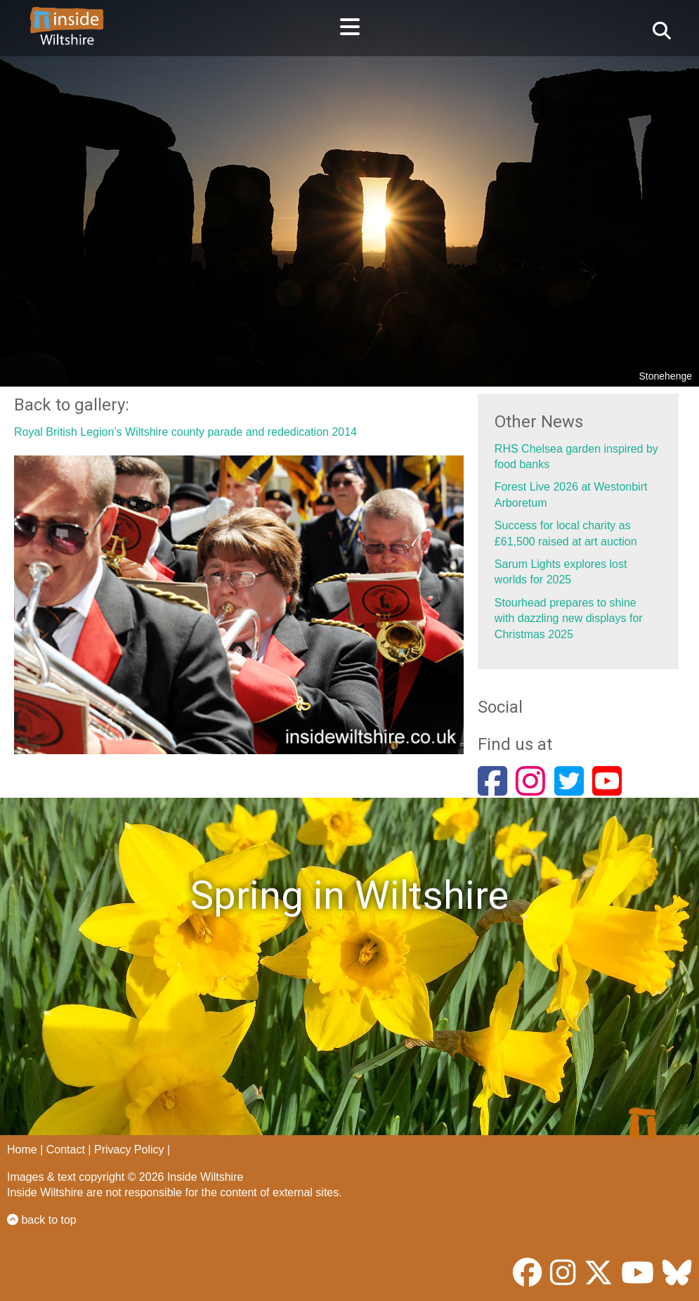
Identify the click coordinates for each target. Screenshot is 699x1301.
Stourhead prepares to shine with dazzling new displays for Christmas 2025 (569, 618)
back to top (42, 1220)
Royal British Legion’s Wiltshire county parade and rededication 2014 (185, 432)
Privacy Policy (129, 1150)
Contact (65, 1150)
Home (22, 1150)
